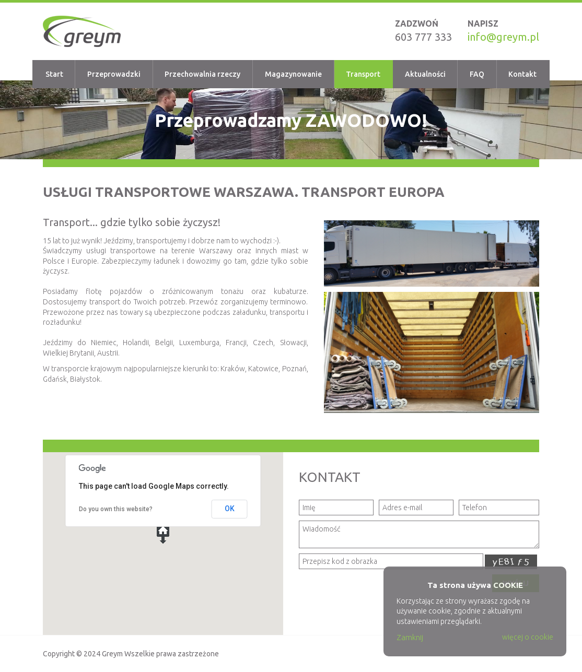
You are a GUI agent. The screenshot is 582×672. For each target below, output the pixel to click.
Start (54, 74)
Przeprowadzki (114, 74)
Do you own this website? (116, 509)
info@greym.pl (503, 37)
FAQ (477, 74)
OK (230, 508)
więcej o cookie (527, 637)
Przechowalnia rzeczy (202, 74)
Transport (363, 74)
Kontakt (522, 74)
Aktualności (425, 74)
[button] (163, 534)
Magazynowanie (293, 74)
